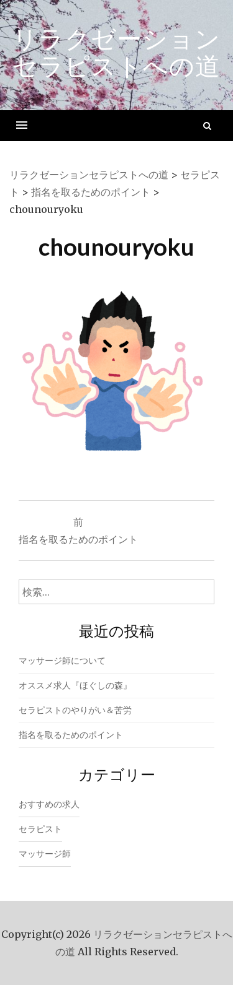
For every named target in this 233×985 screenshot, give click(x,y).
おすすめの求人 (49, 804)
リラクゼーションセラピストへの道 (116, 52)
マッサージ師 (45, 853)
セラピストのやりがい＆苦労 (75, 710)
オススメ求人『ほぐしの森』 (75, 685)
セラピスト (40, 829)
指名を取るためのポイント (71, 734)
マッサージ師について (62, 660)
